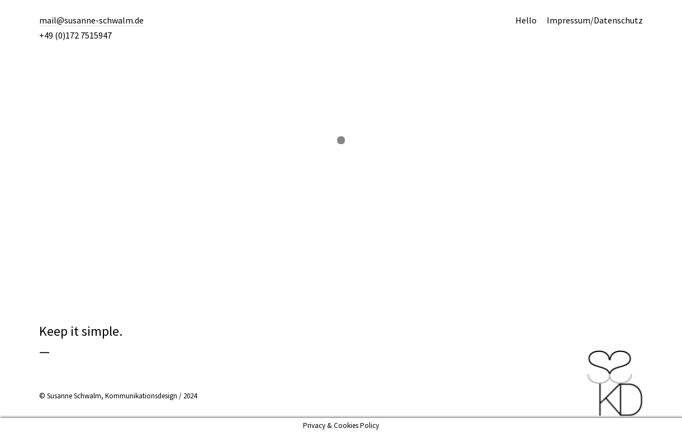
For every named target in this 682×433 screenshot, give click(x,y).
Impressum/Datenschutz (595, 20)
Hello (526, 20)
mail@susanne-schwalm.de (91, 20)
